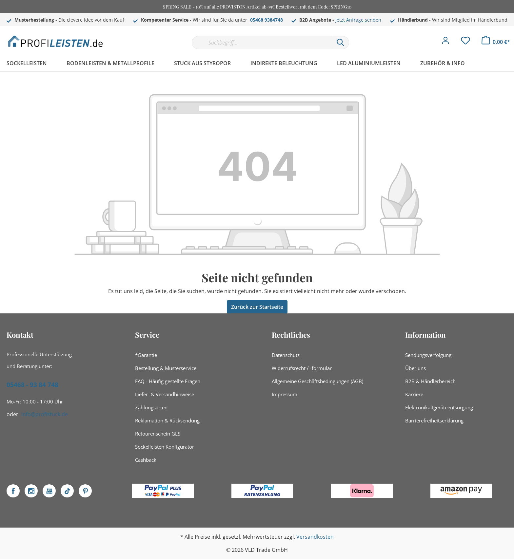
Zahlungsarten (151, 407)
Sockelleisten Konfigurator (164, 446)
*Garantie (146, 355)
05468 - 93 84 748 (32, 385)
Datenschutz (286, 355)
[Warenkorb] (496, 42)
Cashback (145, 460)
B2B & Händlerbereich (430, 381)
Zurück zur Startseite (257, 306)
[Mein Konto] (445, 42)
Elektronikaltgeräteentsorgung (439, 407)
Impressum (284, 394)
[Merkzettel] (465, 42)
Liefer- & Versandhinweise (164, 394)
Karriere (414, 394)
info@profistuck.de (44, 414)
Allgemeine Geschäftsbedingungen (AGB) (317, 381)
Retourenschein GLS (157, 433)
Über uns (415, 368)
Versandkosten (315, 536)
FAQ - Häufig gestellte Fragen (167, 381)
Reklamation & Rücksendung (167, 420)
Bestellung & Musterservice (165, 368)
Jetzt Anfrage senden (358, 20)
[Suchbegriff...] (262, 42)
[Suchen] (340, 42)
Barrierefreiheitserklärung (434, 420)
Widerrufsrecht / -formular (302, 368)
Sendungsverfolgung (428, 355)
